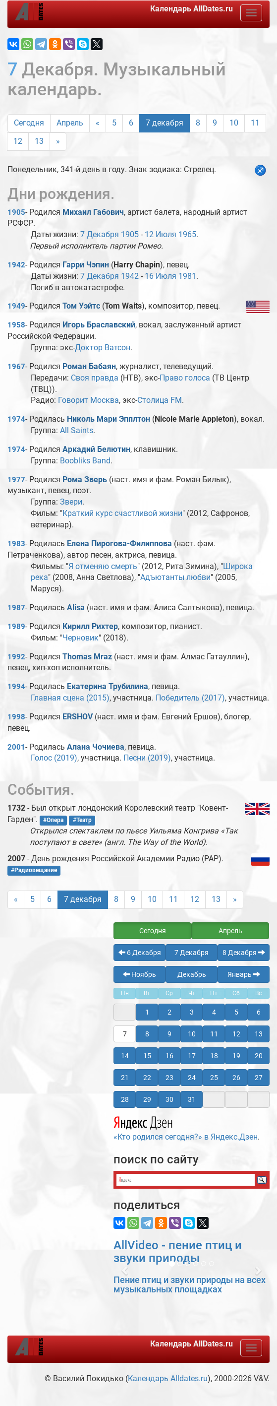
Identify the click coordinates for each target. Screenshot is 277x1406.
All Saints (76, 430)
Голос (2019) (54, 758)
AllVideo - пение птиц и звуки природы (177, 1251)
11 (255, 123)
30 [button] (169, 1099)
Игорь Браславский (98, 324)
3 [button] (192, 1012)
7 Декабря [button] (191, 953)
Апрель (69, 123)
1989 (16, 626)
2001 (16, 747)
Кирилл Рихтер (90, 626)
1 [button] (147, 1012)
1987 (16, 607)
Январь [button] (243, 974)
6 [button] (259, 1012)
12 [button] (236, 1034)
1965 (187, 234)
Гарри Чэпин (85, 264)
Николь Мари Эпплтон (108, 419)
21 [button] (125, 1078)
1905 (16, 212)
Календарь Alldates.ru (168, 1378)
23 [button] (169, 1078)
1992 (16, 656)
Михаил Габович (93, 212)
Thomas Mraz (87, 656)
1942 (16, 264)
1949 (16, 306)
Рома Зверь (84, 479)
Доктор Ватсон (102, 347)
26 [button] (236, 1078)
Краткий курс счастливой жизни (122, 513)
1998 (16, 716)
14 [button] (125, 1056)
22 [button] (147, 1078)
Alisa (76, 607)
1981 (187, 276)
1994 (16, 686)
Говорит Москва (88, 400)
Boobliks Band (85, 460)
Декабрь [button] (191, 974)
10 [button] (192, 1034)
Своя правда (94, 378)
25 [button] (214, 1078)
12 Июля (160, 234)
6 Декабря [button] (139, 953)
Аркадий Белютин (96, 449)
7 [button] (125, 1034)
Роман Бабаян (89, 366)
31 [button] (192, 1099)
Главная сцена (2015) (70, 698)
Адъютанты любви (175, 577)
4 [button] (214, 1012)
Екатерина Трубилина (107, 686)
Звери (71, 502)
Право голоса (185, 378)
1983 (16, 543)
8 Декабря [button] (243, 953)
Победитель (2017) (190, 698)
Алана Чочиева (95, 747)
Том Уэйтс (81, 306)
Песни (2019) (147, 758)
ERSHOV (77, 716)
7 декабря (164, 123)
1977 (16, 479)
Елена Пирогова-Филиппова (119, 543)
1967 (16, 366)
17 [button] (192, 1056)
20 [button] (259, 1056)
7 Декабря (99, 234)
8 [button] (147, 1034)
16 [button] (169, 1056)
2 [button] (169, 1012)
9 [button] (169, 1034)
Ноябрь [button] (139, 974)
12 (17, 141)
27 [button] (259, 1078)
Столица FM (159, 400)
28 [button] (125, 1099)
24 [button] (192, 1078)
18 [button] (214, 1056)
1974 (16, 419)
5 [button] (236, 1012)
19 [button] (236, 1056)
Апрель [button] (230, 931)
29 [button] (147, 1099)
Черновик (80, 637)
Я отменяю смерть (102, 566)
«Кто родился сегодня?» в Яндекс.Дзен (185, 1127)
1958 (16, 324)
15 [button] (147, 1056)
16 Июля (160, 276)
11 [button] (214, 1034)
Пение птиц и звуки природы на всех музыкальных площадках (189, 1285)
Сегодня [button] (152, 931)
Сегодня (29, 123)
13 (39, 141)
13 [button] (259, 1034)
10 (233, 123)
